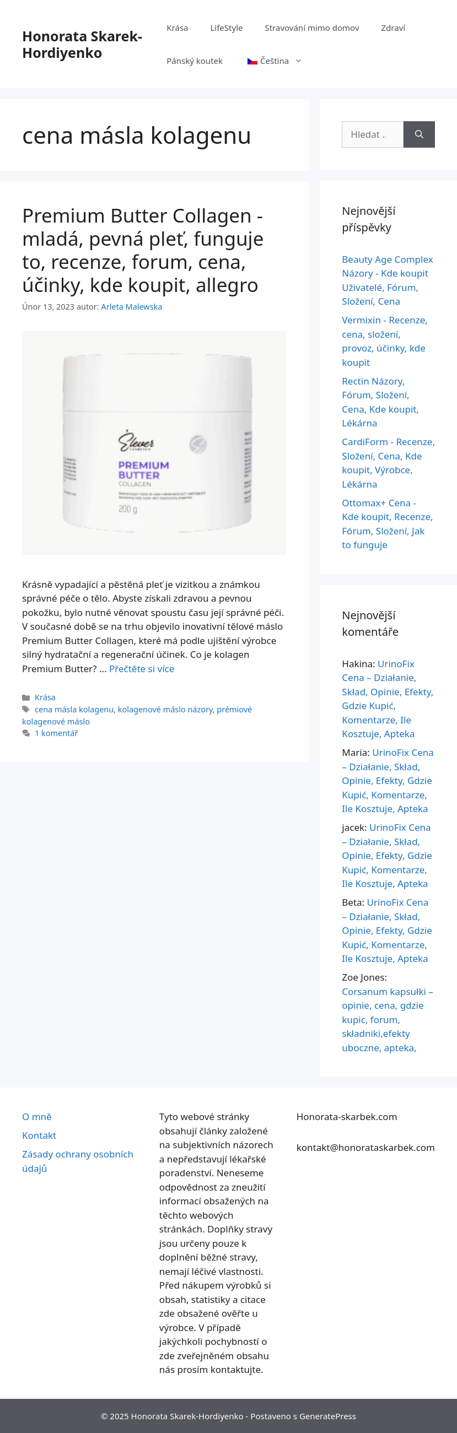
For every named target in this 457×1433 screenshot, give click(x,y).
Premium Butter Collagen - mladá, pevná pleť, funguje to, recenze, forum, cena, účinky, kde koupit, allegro (143, 250)
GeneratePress (327, 1415)
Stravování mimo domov (312, 27)
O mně (37, 1116)
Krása (177, 27)
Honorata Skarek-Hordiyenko (82, 44)
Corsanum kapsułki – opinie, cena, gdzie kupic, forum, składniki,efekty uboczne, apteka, (387, 1019)
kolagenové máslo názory (165, 709)
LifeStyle (226, 27)
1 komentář (56, 733)
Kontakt (39, 1135)
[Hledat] (419, 134)
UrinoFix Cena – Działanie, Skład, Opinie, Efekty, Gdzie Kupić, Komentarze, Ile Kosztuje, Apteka (388, 780)
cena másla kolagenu (74, 709)
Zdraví (393, 27)
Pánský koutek (194, 60)
